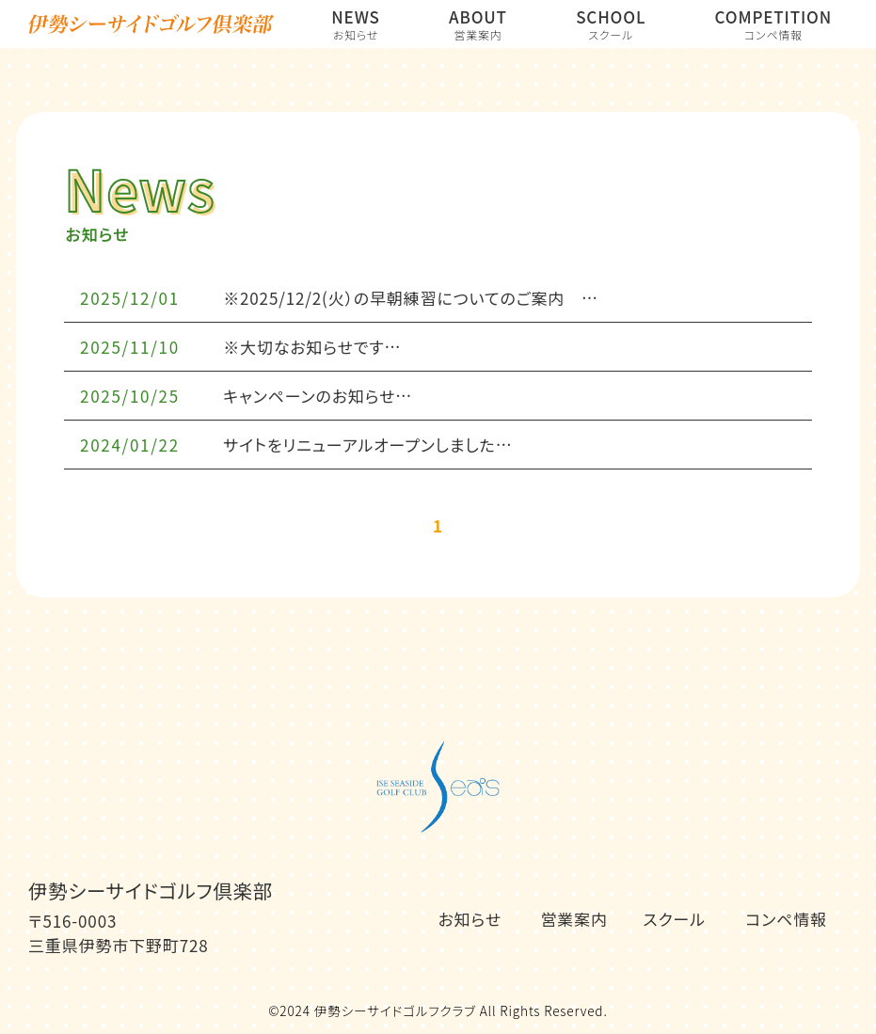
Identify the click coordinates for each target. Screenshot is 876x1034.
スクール (674, 919)
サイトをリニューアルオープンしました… (367, 444)
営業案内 (573, 919)
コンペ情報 (786, 919)
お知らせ (470, 919)
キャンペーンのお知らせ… (317, 395)
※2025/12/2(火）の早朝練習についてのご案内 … (410, 298)
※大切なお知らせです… (312, 346)
